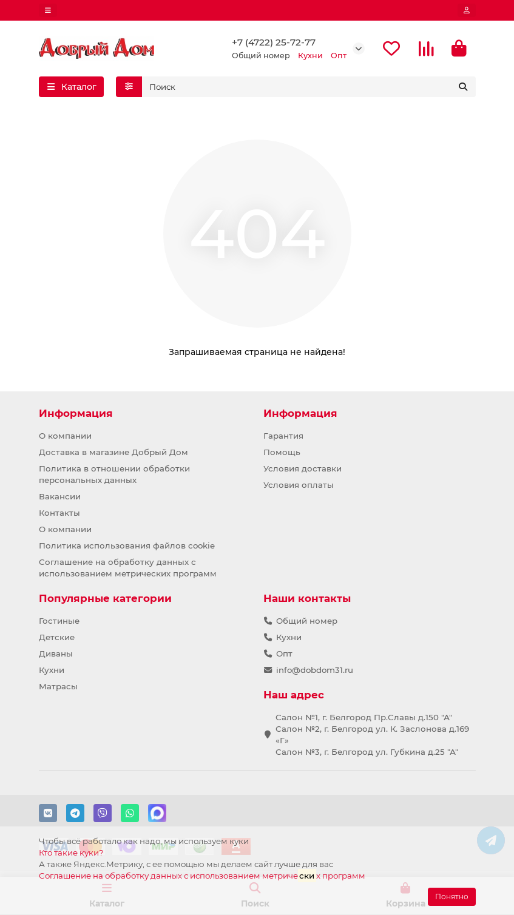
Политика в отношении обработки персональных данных (114, 474)
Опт (284, 653)
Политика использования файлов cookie (127, 545)
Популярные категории (105, 598)
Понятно (451, 896)
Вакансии (60, 496)
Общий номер (306, 621)
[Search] (309, 86)
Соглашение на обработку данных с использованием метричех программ (202, 875)
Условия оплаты (298, 485)
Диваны (56, 653)
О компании (65, 436)
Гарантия (283, 436)
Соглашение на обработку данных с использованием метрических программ (128, 567)
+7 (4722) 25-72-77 (274, 42)
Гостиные (59, 621)
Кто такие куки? (71, 852)
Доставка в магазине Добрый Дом (113, 452)
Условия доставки (302, 468)
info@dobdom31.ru (314, 670)
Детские (57, 637)
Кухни (51, 670)
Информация (76, 413)
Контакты (59, 513)
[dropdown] (48, 10)
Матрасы (58, 686)
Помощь (281, 452)
